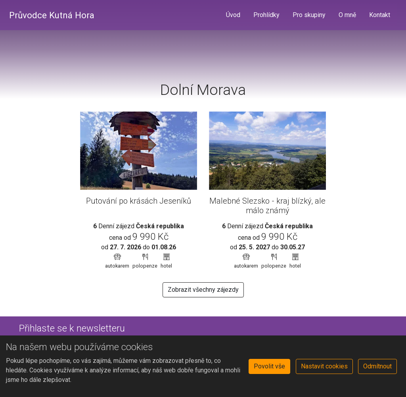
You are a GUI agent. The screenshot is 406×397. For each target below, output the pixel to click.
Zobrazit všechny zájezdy (203, 289)
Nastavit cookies (324, 366)
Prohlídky (266, 15)
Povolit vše (269, 366)
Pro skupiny (309, 15)
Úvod (233, 15)
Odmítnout (377, 366)
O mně (347, 15)
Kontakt (379, 15)
